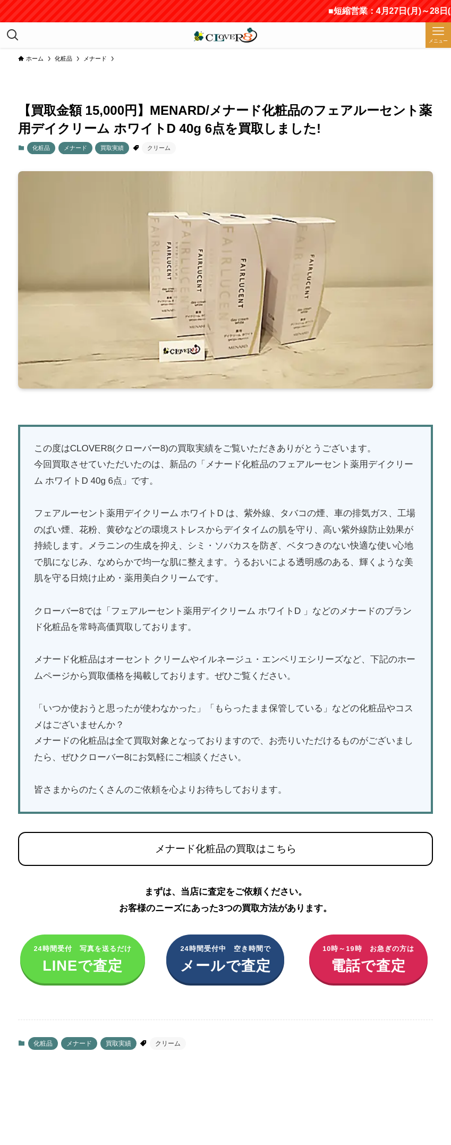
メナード (75, 148)
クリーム (159, 148)
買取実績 (112, 148)
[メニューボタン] (438, 35)
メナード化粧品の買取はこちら (225, 848)
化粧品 (41, 148)
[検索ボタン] (12, 35)
